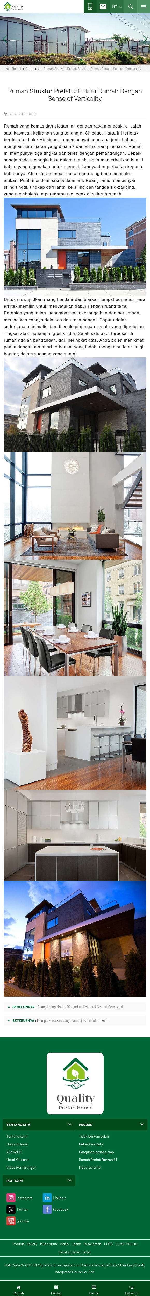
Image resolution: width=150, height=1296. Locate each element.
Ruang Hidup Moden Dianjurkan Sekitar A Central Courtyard (80, 1007)
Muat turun (48, 1244)
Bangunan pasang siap (96, 1152)
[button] (69, 60)
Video (64, 1244)
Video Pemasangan (21, 1167)
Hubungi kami (17, 1144)
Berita (29, 69)
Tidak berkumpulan (94, 1136)
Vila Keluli (14, 1152)
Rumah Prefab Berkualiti (98, 1159)
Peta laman (92, 1244)
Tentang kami (16, 1136)
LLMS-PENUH (126, 1244)
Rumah (14, 69)
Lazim (76, 1244)
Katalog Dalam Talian (75, 1252)
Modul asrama (90, 1167)
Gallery (31, 1244)
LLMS (108, 1244)
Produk (18, 1244)
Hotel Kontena (17, 1159)
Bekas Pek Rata (91, 1144)
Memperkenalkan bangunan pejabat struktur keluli (73, 1020)
